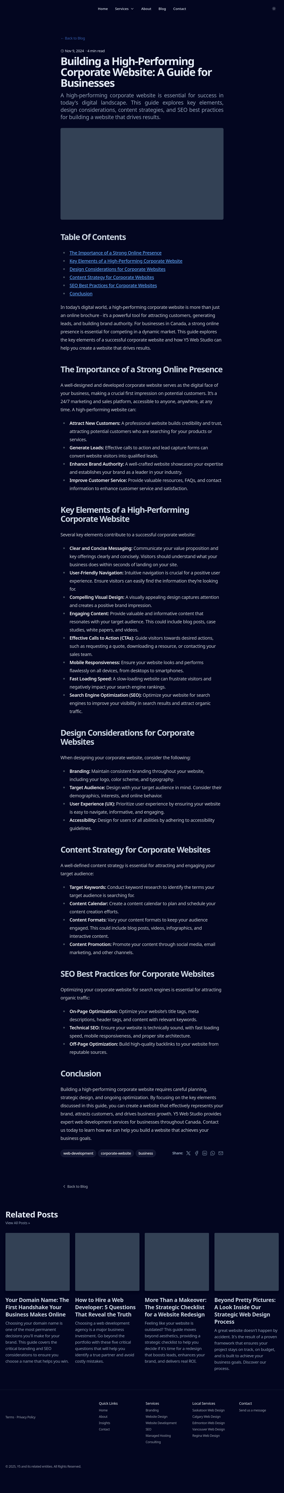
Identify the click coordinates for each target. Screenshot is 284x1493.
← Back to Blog (72, 38)
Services (124, 8)
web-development (78, 1170)
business (146, 1170)
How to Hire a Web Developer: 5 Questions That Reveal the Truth (105, 1324)
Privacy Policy (26, 1427)
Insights (104, 1440)
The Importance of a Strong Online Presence (116, 270)
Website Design (156, 1433)
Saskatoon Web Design (208, 1427)
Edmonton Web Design (208, 1440)
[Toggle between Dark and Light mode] (274, 8)
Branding (152, 1427)
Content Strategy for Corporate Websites (112, 294)
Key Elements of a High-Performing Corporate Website (126, 278)
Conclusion (81, 310)
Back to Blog (75, 1203)
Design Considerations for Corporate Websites (118, 286)
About (146, 8)
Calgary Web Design (206, 1433)
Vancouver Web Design (208, 1446)
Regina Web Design (206, 1452)
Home (103, 8)
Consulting (153, 1459)
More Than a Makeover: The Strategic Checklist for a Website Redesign (175, 1324)
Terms (9, 1427)
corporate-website (116, 1170)
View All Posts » (17, 1239)
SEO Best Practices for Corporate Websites (113, 302)
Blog (162, 8)
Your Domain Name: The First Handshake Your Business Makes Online (37, 1324)
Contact (179, 8)
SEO (148, 1446)
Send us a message (252, 1427)
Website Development (161, 1440)
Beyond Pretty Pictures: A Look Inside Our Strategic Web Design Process (245, 1327)
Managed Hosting (158, 1452)
